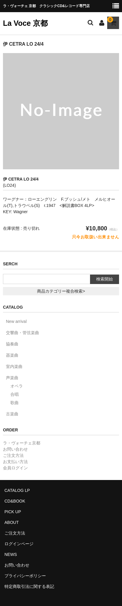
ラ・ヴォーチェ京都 (21, 443)
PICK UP (12, 511)
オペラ (16, 386)
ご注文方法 (13, 455)
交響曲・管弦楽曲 (22, 332)
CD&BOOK (14, 501)
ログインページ (18, 543)
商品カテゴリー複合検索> (61, 291)
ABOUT (11, 522)
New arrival (16, 321)
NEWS (10, 554)
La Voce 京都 (25, 23)
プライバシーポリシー (25, 575)
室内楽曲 (14, 366)
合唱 (14, 394)
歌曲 (14, 402)
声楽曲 (12, 377)
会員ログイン (15, 467)
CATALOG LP (17, 490)
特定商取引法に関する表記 (29, 586)
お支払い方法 (15, 461)
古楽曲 (12, 414)
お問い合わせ (15, 449)
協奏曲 (12, 344)
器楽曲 (12, 355)
